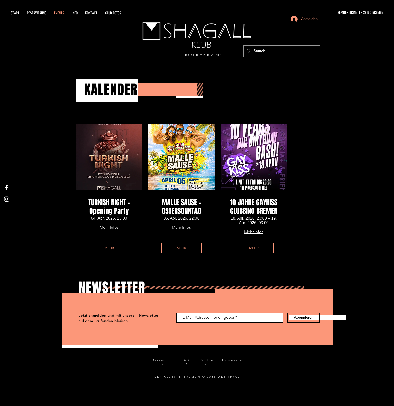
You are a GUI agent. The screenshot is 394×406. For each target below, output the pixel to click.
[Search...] (281, 51)
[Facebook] (6, 187)
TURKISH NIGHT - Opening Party (109, 206)
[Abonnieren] (303, 318)
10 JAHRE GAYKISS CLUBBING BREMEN (254, 206)
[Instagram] (6, 199)
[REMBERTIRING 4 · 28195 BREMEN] (326, 13)
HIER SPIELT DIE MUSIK (201, 55)
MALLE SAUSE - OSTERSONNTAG (181, 206)
